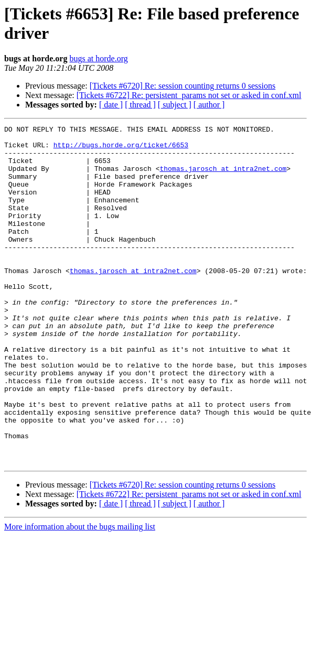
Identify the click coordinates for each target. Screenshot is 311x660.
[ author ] (209, 104)
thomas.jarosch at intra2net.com (222, 177)
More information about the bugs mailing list (79, 594)
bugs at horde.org (98, 58)
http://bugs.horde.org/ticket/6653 (120, 149)
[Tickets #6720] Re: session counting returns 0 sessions (183, 85)
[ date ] (111, 104)
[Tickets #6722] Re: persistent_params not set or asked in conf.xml (189, 95)
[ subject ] (174, 104)
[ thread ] (140, 104)
